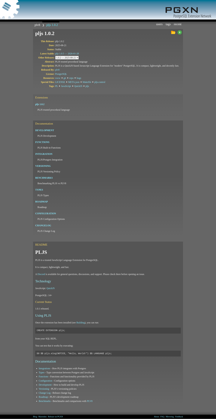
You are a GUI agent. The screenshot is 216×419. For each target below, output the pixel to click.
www (57, 78)
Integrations (44, 368)
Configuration (45, 380)
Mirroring (170, 417)
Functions (43, 376)
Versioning (44, 389)
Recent (178, 24)
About (156, 417)
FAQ (162, 417)
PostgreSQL (61, 74)
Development (45, 384)
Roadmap (43, 397)
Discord (41, 274)
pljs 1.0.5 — (67, 53)
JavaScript (66, 86)
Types (41, 372)
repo (71, 78)
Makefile (87, 82)
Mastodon (42, 417)
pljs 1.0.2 (52, 25)
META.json (74, 82)
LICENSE (60, 82)
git (65, 78)
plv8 (37, 25)
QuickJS (78, 86)
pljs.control (99, 82)
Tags (168, 24)
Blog (35, 417)
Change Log (45, 393)
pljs (87, 86)
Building (80, 322)
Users (159, 24)
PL (56, 86)
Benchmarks (45, 401)
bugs (79, 78)
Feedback (179, 417)
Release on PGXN (55, 417)
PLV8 (90, 401)
